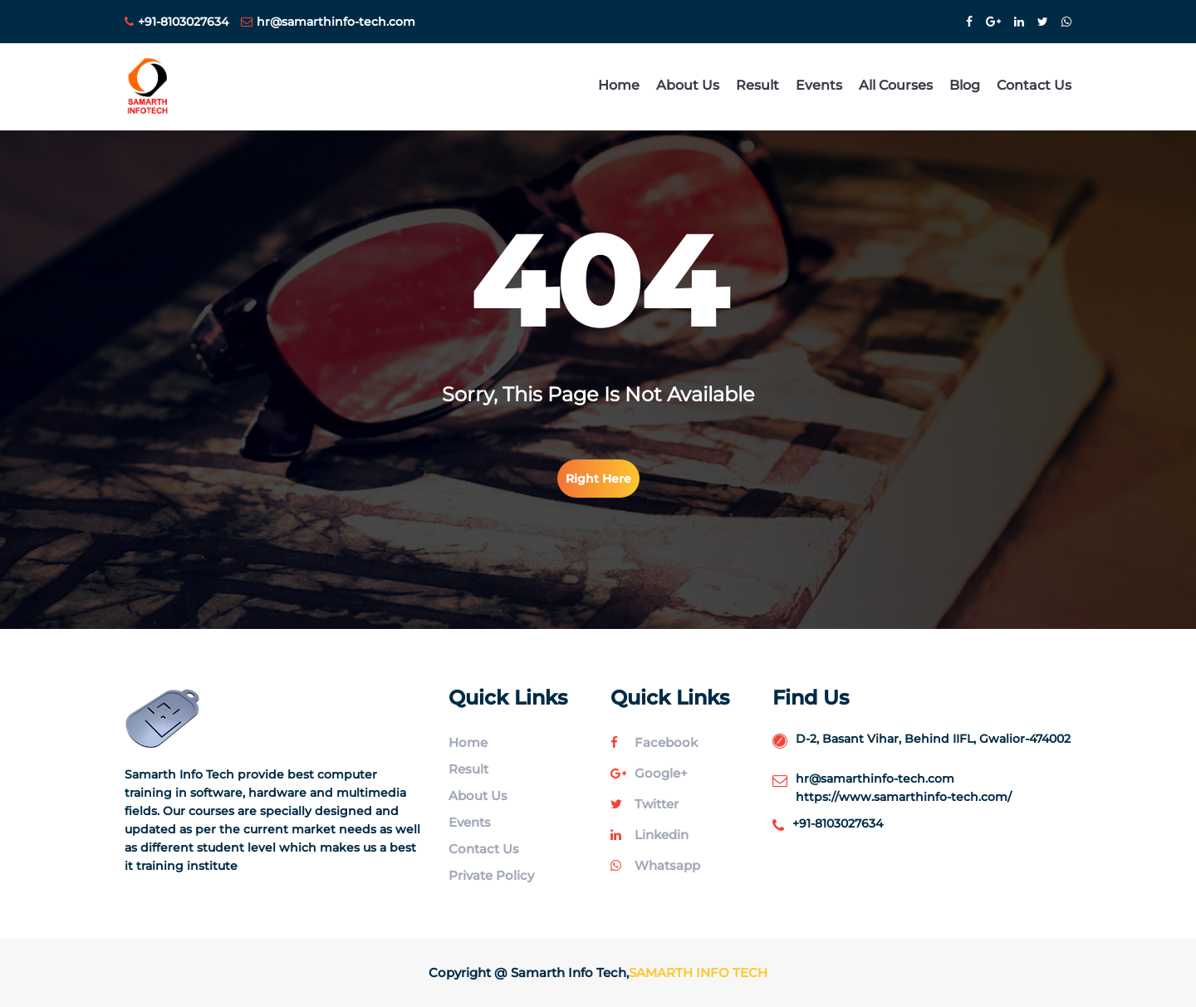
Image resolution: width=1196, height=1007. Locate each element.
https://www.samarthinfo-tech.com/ (904, 796)
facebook (654, 742)
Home (619, 85)
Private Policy (491, 875)
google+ (649, 773)
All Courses (896, 85)
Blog (964, 85)
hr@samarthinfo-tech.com (328, 21)
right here (598, 478)
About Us (687, 85)
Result (757, 85)
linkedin (649, 834)
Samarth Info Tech (698, 972)
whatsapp (655, 865)
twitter (644, 804)
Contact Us (1034, 85)
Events (819, 85)
